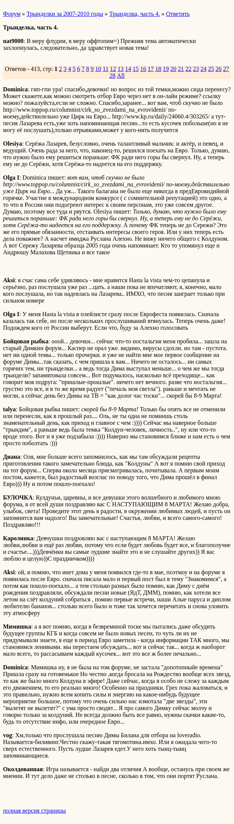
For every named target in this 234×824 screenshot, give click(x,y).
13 (121, 69)
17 (151, 69)
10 (98, 69)
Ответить (178, 14)
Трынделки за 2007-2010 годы (64, 14)
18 (158, 69)
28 (112, 75)
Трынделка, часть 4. (134, 14)
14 (128, 69)
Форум (11, 14)
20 (173, 69)
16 (143, 69)
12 (113, 69)
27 (226, 69)
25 (211, 69)
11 (106, 69)
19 (166, 69)
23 (196, 69)
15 (136, 69)
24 (203, 69)
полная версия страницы (34, 810)
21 (181, 69)
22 (188, 69)
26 (219, 69)
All (120, 75)
